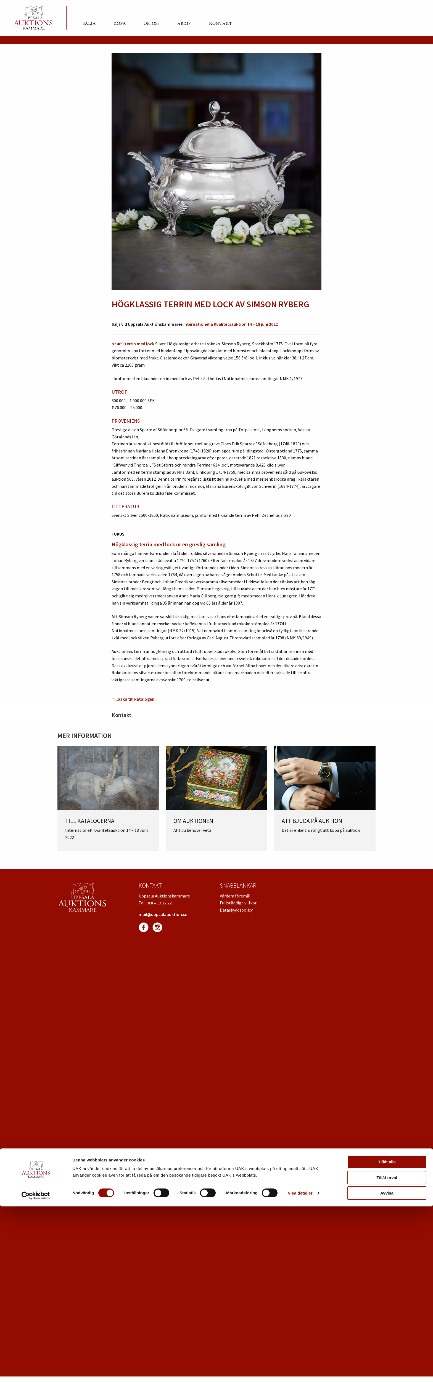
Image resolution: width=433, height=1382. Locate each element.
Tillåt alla (387, 1337)
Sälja (89, 23)
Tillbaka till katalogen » (134, 699)
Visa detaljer (300, 1368)
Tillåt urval (387, 1353)
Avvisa (387, 1368)
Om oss (152, 23)
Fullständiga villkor (238, 903)
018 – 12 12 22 (159, 903)
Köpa (119, 23)
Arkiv (184, 23)
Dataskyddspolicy (236, 910)
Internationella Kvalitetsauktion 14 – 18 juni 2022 (230, 324)
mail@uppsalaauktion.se (163, 914)
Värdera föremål (235, 896)
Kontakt (220, 23)
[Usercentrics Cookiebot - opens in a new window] (36, 1371)
